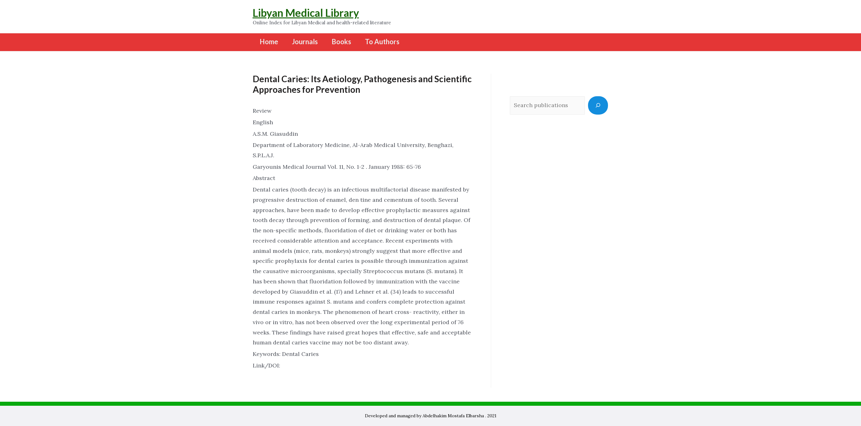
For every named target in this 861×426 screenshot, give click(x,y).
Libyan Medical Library (306, 12)
